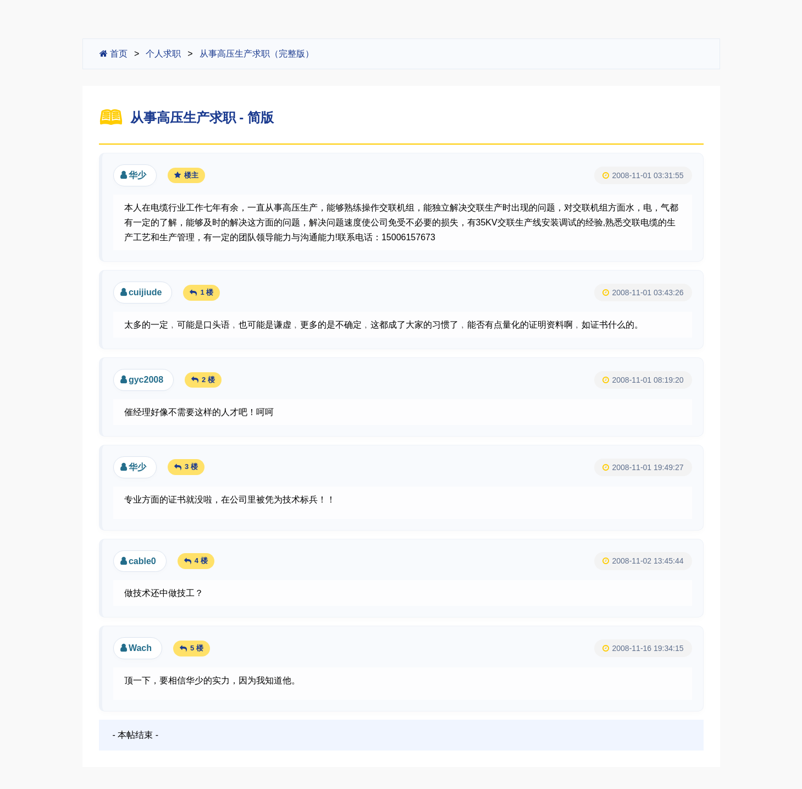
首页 (113, 53)
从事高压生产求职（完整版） (257, 53)
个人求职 (163, 53)
